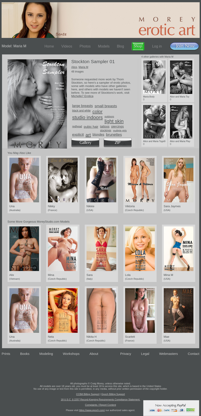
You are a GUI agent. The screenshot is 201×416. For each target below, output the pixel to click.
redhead (77, 126)
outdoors (109, 116)
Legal (145, 354)
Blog (120, 46)
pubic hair (91, 126)
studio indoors (87, 117)
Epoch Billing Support (113, 394)
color (97, 111)
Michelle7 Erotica (82, 96)
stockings (105, 130)
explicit (78, 134)
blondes (98, 134)
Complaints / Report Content (100, 405)
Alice (74, 67)
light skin (114, 121)
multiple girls (120, 130)
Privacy (125, 354)
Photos (85, 46)
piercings (117, 126)
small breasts (106, 106)
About (93, 354)
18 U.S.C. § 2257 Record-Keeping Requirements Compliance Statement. (100, 399)
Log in (157, 46)
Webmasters (168, 354)
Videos (66, 46)
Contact (193, 354)
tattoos (105, 126)
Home (49, 46)
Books (24, 354)
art (88, 134)
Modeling (46, 354)
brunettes (114, 134)
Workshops (71, 354)
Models (104, 46)
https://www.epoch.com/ (92, 410)
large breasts (82, 106)
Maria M (83, 67)
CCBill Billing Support (87, 394)
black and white (81, 110)
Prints (6, 354)
